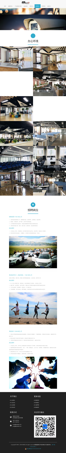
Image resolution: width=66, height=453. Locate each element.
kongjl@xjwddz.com (17, 424)
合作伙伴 (12, 407)
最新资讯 (36, 400)
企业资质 (12, 405)
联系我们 (43, 6)
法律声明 (36, 405)
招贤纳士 (37, 6)
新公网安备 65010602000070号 (34, 448)
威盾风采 (10, 6)
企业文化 (12, 402)
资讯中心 (31, 6)
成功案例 (25, 6)
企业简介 (12, 400)
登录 (49, 6)
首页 (5, 6)
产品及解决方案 (18, 6)
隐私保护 (36, 407)
